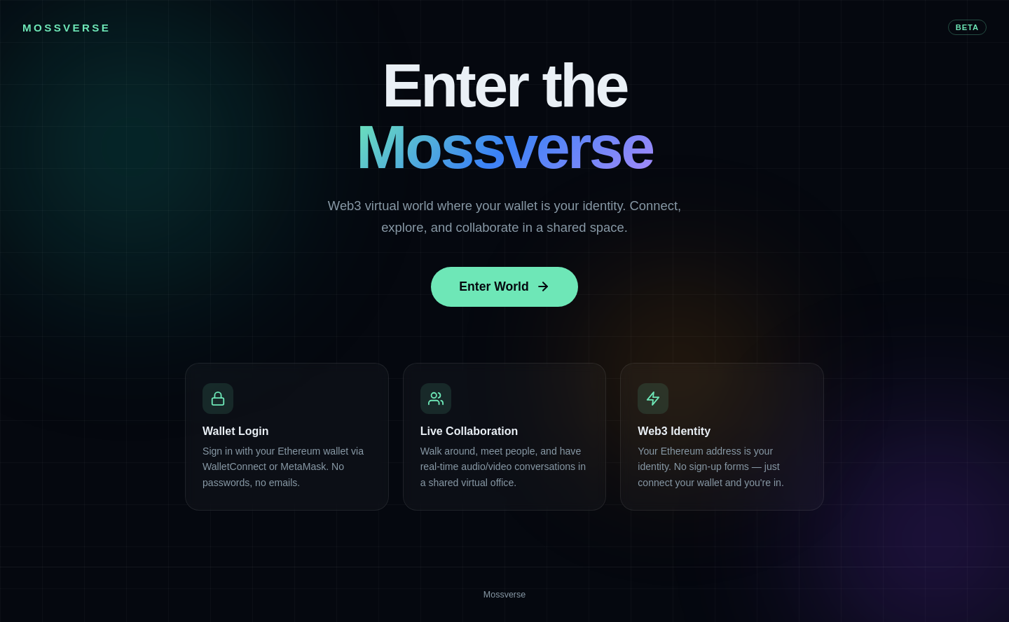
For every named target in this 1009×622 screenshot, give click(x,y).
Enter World (504, 286)
